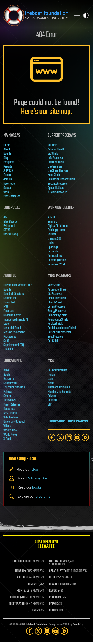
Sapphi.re (78, 624)
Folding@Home (56, 230)
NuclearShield (55, 324)
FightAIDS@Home (58, 226)
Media (51, 383)
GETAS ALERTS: (57, 571)
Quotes (7, 188)
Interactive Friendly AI (15, 320)
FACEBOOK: (18, 561)
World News (10, 435)
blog (34, 469)
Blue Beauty (10, 222)
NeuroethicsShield (58, 320)
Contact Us (9, 298)
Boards (7, 154)
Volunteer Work (56, 264)
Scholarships (10, 417)
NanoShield (54, 175)
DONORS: (32, 584)
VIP (50, 404)
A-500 (51, 217)
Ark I (6, 217)
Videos (7, 426)
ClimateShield (55, 302)
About (6, 149)
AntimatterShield (57, 289)
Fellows (7, 392)
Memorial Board (12, 328)
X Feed (7, 439)
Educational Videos (14, 387)
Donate (7, 175)
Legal (50, 379)
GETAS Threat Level (46, 545)
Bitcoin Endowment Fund (17, 285)
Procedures (9, 337)
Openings (53, 247)
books (36, 487)
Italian (51, 375)
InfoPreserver (55, 158)
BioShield (53, 154)
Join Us (7, 179)
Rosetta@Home (57, 260)
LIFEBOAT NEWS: (58, 561)
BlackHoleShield (57, 298)
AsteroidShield (56, 149)
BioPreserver (55, 294)
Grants (7, 396)
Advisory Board (39, 478)
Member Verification (59, 387)
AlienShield (54, 285)
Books (7, 375)
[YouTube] (77, 437)
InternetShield (56, 162)
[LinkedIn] (68, 437)
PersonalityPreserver (59, 332)
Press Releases (11, 196)
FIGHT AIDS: (23, 591)
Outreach (53, 251)
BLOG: (52, 577)
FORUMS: (36, 610)
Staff (6, 341)
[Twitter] (60, 437)
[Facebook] (51, 437)
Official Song (10, 234)
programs (43, 497)
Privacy (52, 396)
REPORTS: (54, 591)
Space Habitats (56, 188)
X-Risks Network (57, 192)
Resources (9, 409)
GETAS (7, 230)
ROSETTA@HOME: (18, 604)
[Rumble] (85, 437)
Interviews (9, 400)
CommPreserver (57, 307)
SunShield (53, 341)
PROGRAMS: (55, 597)
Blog (5, 158)
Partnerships (55, 256)
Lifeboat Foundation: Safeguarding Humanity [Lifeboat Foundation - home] (35, 15)
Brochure (8, 379)
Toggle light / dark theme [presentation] (86, 15)
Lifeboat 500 (54, 239)
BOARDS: (54, 584)
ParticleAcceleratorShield (62, 328)
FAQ (5, 307)
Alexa (6, 370)
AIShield (52, 145)
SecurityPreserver (58, 184)
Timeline (8, 349)
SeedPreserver (56, 337)
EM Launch (9, 226)
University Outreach (14, 422)
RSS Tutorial (10, 413)
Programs (8, 162)
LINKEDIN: (20, 571)
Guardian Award (12, 315)
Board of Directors (13, 294)
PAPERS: (54, 604)
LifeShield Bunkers (58, 171)
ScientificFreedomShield (61, 179)
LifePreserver (55, 166)
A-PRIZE (8, 171)
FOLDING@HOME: (19, 597)
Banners (52, 222)
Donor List (9, 302)
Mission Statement (14, 332)
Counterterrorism (57, 370)
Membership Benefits (59, 392)
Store (6, 192)
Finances (8, 311)
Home (6, 145)
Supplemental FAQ (13, 345)
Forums (52, 234)
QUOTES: (53, 610)
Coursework (10, 383)
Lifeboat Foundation (36, 624)
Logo (6, 324)
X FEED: (21, 577)
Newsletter (9, 184)
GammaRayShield (57, 315)
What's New (10, 430)
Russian (52, 400)
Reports (7, 166)
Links (51, 243)
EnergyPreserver (57, 311)
